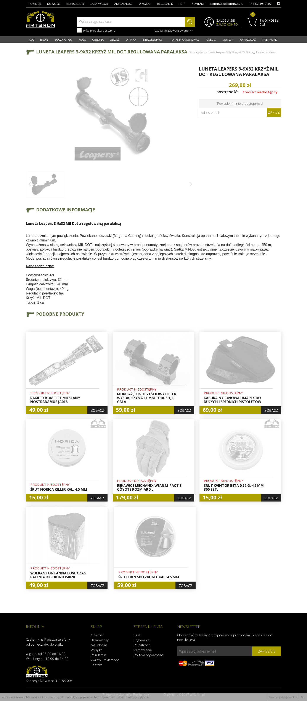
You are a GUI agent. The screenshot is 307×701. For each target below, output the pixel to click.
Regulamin (98, 655)
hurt (182, 4)
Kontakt (96, 665)
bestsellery (75, 4)
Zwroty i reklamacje (105, 660)
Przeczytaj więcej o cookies (283, 697)
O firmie (97, 635)
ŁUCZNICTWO (63, 40)
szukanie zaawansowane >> (174, 30)
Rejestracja (142, 645)
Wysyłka (96, 650)
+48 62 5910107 (260, 4)
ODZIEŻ (114, 40)
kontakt (198, 4)
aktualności (123, 4)
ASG (31, 40)
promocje (34, 4)
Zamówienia (143, 650)
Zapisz (274, 112)
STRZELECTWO (152, 40)
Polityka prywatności (148, 655)
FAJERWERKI (270, 40)
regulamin (165, 4)
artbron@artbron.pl (226, 4)
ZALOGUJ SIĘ (225, 21)
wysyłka (145, 4)
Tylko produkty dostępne (96, 30)
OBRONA (98, 40)
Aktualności (99, 645)
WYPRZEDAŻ (247, 40)
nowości (54, 4)
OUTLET (228, 40)
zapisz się (266, 651)
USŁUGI (211, 40)
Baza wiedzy (100, 640)
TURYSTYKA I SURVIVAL (184, 40)
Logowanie (141, 640)
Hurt (137, 635)
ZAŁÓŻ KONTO (227, 24)
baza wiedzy (99, 4)
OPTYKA (131, 40)
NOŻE (82, 40)
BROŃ (44, 40)
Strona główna (197, 52)
